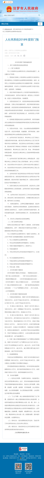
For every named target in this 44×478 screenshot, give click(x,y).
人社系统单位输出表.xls (22, 432)
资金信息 (19, 31)
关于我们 (28, 454)
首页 (14, 29)
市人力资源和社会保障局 (9, 31)
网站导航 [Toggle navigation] (4, 24)
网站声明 (22, 454)
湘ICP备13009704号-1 (31, 458)
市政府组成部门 (28, 29)
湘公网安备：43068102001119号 (11, 458)
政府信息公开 (19, 29)
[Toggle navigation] (40, 24)
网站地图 (16, 454)
